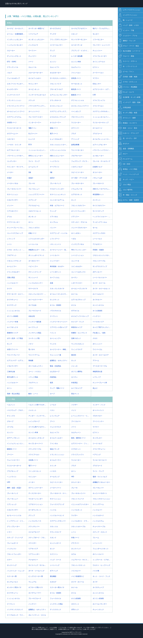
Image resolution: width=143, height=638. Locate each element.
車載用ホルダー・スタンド (38, 250)
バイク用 (96, 571)
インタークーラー (34, 122)
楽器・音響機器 (126, 148)
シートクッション (77, 255)
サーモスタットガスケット (59, 78)
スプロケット (76, 449)
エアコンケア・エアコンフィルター (17, 360)
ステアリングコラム (14, 117)
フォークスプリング (57, 504)
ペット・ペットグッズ (128, 174)
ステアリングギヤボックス (102, 111)
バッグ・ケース (55, 560)
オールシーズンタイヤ (79, 288)
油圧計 (52, 178)
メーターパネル (12, 183)
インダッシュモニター (15, 39)
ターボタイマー (34, 261)
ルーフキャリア (76, 388)
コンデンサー (12, 161)
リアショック (12, 504)
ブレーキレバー (98, 488)
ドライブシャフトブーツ (15, 106)
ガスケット (75, 604)
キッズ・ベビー (126, 179)
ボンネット (32, 217)
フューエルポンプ (13, 78)
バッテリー (97, 316)
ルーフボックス (12, 327)
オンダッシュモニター (36, 39)
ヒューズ (31, 139)
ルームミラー (12, 266)
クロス (95, 338)
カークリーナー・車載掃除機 (60, 349)
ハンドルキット (76, 510)
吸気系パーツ (76, 89)
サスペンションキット (58, 194)
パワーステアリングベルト (38, 106)
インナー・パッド (99, 405)
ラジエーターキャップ (101, 122)
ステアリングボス (99, 233)
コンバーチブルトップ (15, 233)
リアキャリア (33, 549)
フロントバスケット (78, 565)
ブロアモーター (76, 156)
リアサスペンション (35, 504)
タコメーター (97, 172)
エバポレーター (98, 156)
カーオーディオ (76, 45)
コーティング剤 (34, 338)
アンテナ (53, 34)
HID (72, 477)
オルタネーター (55, 73)
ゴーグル (10, 427)
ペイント (53, 333)
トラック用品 (33, 377)
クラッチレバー (34, 526)
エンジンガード (55, 543)
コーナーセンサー (56, 45)
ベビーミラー (33, 266)
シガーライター (76, 283)
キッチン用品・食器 (127, 112)
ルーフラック (33, 327)
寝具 (51, 383)
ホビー (123, 153)
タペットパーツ (34, 111)
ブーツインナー (98, 421)
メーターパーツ (55, 488)
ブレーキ (31, 183)
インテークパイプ (13, 95)
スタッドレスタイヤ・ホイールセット (38, 294)
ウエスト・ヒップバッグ (101, 565)
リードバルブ (97, 443)
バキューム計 (97, 178)
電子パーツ (54, 134)
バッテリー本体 (12, 322)
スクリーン (54, 554)
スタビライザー (12, 200)
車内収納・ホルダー (57, 266)
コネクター (11, 139)
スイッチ (53, 466)
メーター (10, 172)
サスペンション (12, 194)
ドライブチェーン (99, 449)
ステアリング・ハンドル (58, 233)
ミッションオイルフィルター (102, 117)
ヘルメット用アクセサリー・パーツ (38, 405)
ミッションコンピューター (38, 150)
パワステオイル (55, 311)
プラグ (73, 134)
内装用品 (53, 377)
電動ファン (32, 128)
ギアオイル (75, 311)
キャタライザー (12, 89)
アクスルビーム (34, 205)
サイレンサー (33, 84)
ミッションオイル (13, 311)
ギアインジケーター (35, 488)
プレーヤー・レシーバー (101, 45)
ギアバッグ (54, 571)
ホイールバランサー (100, 604)
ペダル (73, 239)
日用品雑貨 (124, 107)
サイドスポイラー (99, 205)
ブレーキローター (77, 183)
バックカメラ (33, 45)
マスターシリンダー (57, 189)
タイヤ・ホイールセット (101, 288)
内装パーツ (32, 233)
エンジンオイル (98, 305)
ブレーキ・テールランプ (101, 161)
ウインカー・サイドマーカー (17, 167)
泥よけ (95, 388)
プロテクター (97, 416)
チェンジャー (97, 51)
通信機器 (53, 576)
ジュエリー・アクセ (127, 35)
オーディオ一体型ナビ (36, 28)
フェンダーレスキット (101, 549)
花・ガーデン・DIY (127, 138)
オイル (73, 305)
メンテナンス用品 (34, 333)
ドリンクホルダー (13, 272)
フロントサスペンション (101, 499)
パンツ (73, 410)
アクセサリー (97, 244)
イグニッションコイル (58, 150)
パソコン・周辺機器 (127, 87)
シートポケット (55, 272)
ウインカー (32, 477)
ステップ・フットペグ (15, 538)
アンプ (52, 51)
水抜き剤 (31, 316)
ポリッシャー (97, 344)
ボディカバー (97, 272)
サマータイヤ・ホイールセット (17, 294)
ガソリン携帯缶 (76, 371)
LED (8, 482)
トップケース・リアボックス (102, 560)
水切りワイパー (12, 349)
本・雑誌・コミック (127, 194)
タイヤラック (12, 305)
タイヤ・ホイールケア (101, 355)
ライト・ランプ (34, 161)
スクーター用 (12, 576)
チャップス (11, 416)
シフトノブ (11, 239)
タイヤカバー (97, 300)
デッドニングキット (14, 56)
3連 (51, 172)
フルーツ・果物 (126, 56)
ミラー (30, 388)
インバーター (54, 261)
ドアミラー (75, 217)
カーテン (74, 277)
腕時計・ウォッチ (127, 40)
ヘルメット (11, 405)
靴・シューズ (125, 20)
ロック (73, 360)
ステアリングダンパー (58, 521)
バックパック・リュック (15, 571)
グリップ (31, 515)
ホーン (30, 222)
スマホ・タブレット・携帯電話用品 (17, 250)
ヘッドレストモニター (15, 45)
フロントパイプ (55, 84)
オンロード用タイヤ (14, 587)
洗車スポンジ (76, 338)
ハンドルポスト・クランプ (80, 521)
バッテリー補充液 (34, 322)
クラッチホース (55, 100)
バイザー (74, 405)
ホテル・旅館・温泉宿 (128, 200)
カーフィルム (54, 277)
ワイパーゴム (97, 349)
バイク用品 (11, 399)
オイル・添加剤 (55, 305)
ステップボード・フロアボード (38, 538)
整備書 (30, 360)
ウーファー (32, 51)
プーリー (10, 455)
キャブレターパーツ (35, 443)
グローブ (10, 421)
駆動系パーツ (76, 95)
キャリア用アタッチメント (102, 327)
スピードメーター (77, 172)
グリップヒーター (13, 526)
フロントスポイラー (78, 205)
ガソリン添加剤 (12, 316)
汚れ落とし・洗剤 (99, 333)
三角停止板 (11, 371)
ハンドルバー (97, 510)
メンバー (10, 205)
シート (9, 244)
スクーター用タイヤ (57, 587)
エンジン (53, 62)
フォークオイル (55, 598)
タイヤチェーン (12, 300)
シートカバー (54, 255)
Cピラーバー (33, 134)
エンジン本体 (76, 62)
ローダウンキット (34, 510)
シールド (53, 405)
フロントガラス (34, 228)
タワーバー (75, 128)
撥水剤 (73, 355)
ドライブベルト (98, 106)
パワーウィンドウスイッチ (102, 150)
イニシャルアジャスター (80, 504)
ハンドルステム (98, 521)
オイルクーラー (55, 122)
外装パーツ (75, 538)
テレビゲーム (125, 158)
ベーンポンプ (76, 111)
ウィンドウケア (76, 349)
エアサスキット (76, 194)
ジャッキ (74, 366)
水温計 (9, 178)
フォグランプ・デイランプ (80, 161)
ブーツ (52, 421)
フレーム (96, 538)
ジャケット (32, 410)
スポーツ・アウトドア (128, 133)
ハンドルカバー (12, 283)
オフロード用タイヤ (35, 587)
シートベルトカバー (100, 277)
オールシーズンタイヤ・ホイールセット (60, 294)
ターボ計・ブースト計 (79, 178)
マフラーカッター (13, 222)
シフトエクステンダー (36, 239)
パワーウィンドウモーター (16, 156)
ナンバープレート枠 (100, 383)
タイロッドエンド (56, 106)
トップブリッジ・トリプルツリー (17, 521)
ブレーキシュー (34, 189)
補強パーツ (54, 128)
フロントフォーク (77, 499)
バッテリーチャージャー (58, 322)
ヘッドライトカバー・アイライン (102, 217)
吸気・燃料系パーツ (78, 438)
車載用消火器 (97, 371)
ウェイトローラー (13, 460)
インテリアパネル (77, 244)
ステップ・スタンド (100, 532)
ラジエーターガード (14, 466)
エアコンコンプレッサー (58, 95)
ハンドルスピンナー (35, 283)
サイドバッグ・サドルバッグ (38, 565)
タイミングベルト (99, 62)
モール (95, 228)
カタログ (53, 582)
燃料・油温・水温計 (14, 488)
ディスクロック (55, 609)
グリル (9, 217)
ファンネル (54, 443)
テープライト (54, 167)
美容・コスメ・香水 (127, 128)
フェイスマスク (55, 427)
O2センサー (97, 84)
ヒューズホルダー (56, 139)
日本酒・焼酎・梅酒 (127, 76)
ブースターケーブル (100, 366)
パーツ (30, 62)
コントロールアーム (57, 200)
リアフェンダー (34, 554)
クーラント (54, 316)
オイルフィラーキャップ (80, 316)
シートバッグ (54, 565)
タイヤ (9, 288)
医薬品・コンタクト (127, 123)
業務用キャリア (12, 333)
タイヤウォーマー (34, 593)
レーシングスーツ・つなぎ (80, 416)
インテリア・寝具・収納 (129, 102)
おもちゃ (123, 143)
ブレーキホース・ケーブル (59, 493)
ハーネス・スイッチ (14, 145)
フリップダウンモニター (58, 39)
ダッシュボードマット (36, 255)
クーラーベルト (98, 73)
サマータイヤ (33, 288)
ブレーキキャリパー (14, 189)
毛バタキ (31, 349)
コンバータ (75, 261)
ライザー (74, 515)
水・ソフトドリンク (127, 66)
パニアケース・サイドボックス (81, 560)
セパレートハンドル (14, 515)
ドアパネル (54, 217)
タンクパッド (76, 549)
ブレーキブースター (35, 117)
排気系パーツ (76, 78)
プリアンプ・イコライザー (80, 51)
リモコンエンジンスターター (102, 255)
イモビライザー (12, 366)
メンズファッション (127, 15)
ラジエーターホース (14, 128)
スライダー (32, 543)
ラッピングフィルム (100, 222)
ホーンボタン (76, 233)
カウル (73, 554)
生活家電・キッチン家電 (129, 97)
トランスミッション (14, 100)
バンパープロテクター (79, 228)
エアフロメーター (13, 150)
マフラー (96, 78)
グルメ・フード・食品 (128, 45)
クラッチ (31, 100)
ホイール (74, 294)
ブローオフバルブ (56, 89)
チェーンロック (98, 609)
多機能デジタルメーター (101, 482)
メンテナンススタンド (15, 609)
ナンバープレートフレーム (16, 228)
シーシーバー (97, 543)
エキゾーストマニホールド (16, 84)
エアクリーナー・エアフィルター (102, 89)
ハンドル (53, 510)
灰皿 (51, 283)
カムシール (32, 67)
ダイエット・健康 (127, 117)
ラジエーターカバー (100, 460)
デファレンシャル (77, 100)
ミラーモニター (98, 39)
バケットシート (55, 244)
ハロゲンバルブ (76, 167)
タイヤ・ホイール (99, 283)
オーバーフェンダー (78, 211)
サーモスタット (76, 84)
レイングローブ (34, 421)
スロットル (54, 526)
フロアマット (12, 255)
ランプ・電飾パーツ (57, 388)
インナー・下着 (126, 30)
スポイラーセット (34, 211)
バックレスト (12, 549)
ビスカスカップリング (58, 117)
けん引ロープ (54, 371)
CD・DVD (124, 164)
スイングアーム (98, 504)
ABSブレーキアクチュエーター (102, 189)
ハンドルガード (98, 515)
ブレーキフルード (34, 311)
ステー (9, 560)
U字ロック (75, 609)
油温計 (30, 178)
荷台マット (75, 394)
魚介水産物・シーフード (129, 51)
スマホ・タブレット (127, 81)
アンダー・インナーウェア (38, 416)
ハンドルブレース (34, 521)
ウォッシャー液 (55, 355)
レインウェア (54, 416)
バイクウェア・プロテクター (17, 410)
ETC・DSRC (11, 62)
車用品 (9, 23)
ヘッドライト (54, 161)
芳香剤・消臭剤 (98, 250)
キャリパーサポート (100, 493)
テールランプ (54, 477)
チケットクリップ (34, 272)
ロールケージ (97, 128)
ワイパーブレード (13, 355)
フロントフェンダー (14, 554)
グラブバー (75, 543)
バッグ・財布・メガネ (128, 25)
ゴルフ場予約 (125, 189)
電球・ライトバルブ (100, 477)
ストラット (97, 200)
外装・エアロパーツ (57, 205)
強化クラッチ (54, 449)
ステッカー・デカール (79, 222)
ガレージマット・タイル (37, 615)
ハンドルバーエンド (57, 515)
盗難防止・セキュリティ (58, 360)
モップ (9, 344)
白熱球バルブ (97, 167)
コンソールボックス (78, 272)
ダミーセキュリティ (35, 366)
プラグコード (97, 134)
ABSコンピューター (57, 156)
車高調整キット (98, 194)
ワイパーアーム (34, 355)
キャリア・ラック (77, 322)
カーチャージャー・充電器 (59, 250)
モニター (96, 34)
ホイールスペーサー (35, 300)
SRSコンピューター (35, 156)
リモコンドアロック (14, 261)
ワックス (53, 344)
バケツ (30, 344)
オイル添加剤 (97, 311)
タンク (52, 549)
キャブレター (97, 438)
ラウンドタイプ (55, 532)
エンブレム (54, 222)
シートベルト (97, 239)
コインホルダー (76, 266)
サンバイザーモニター (79, 39)
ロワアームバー (12, 134)
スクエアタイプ (34, 532)
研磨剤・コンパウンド (79, 333)
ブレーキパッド (55, 183)
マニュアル (32, 582)
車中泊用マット (12, 377)
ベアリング (97, 455)
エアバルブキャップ (78, 300)
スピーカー (11, 51)
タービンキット (34, 89)
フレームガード (12, 543)
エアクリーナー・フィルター (81, 443)
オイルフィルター (34, 78)
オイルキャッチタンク (36, 438)
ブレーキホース (98, 183)
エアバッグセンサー (100, 145)
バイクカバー (76, 571)
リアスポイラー (12, 211)
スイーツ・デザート (127, 61)
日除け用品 (11, 277)
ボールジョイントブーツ (15, 111)
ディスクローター (34, 493)
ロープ (52, 394)
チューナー (32, 56)
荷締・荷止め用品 (13, 394)
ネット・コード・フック (101, 576)
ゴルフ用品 (124, 184)
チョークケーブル (99, 526)
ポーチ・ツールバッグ (36, 571)
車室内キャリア (76, 327)
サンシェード (33, 277)
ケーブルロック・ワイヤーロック (17, 615)
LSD (94, 95)
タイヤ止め (32, 305)
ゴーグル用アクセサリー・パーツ (38, 427)
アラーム (96, 360)
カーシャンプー (55, 338)
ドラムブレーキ (76, 189)
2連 (29, 172)
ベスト (52, 410)
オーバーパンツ (98, 410)
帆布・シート (33, 394)
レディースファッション (129, 9)
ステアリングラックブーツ (59, 111)
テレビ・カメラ (126, 92)
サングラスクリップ (100, 266)
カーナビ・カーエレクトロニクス (17, 28)
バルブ (9, 73)
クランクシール (12, 67)
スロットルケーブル (78, 526)
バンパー (53, 228)
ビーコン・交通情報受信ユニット (17, 34)
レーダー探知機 (76, 56)
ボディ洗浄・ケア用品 (15, 338)
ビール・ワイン (126, 71)
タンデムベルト (12, 582)
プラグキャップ (12, 471)
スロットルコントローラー (59, 145)
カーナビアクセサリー (79, 28)
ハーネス (53, 471)
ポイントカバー (98, 554)
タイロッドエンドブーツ (80, 106)
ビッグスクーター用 (35, 576)
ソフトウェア (33, 34)
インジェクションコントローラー (17, 443)
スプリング (32, 200)
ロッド (73, 200)
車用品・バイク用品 (127, 169)
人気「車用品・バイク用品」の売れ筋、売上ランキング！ (33, 16)
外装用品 (74, 383)
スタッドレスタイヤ (57, 288)
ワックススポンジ (77, 344)
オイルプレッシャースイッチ (102, 139)
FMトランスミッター (78, 250)
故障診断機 (75, 145)
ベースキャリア (98, 322)
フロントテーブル (99, 261)
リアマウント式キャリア (58, 327)
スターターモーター (35, 73)
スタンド (74, 34)
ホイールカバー (98, 294)
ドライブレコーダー (100, 56)
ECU (30, 144)
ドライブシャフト (99, 100)
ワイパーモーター (77, 150)
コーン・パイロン (34, 371)
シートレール (33, 244)
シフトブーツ (54, 239)
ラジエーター (76, 122)
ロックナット (54, 300)
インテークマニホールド (37, 95)
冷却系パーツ (12, 122)
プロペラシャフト (77, 117)
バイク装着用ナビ (77, 576)
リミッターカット (34, 471)
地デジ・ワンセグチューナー (102, 28)
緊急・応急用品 (55, 366)
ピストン (96, 67)
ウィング (53, 211)
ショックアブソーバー (36, 194)
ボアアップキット (13, 438)
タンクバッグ (12, 565)
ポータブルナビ (55, 28)
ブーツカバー (76, 421)
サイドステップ (98, 211)
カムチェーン (76, 67)
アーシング (75, 139)
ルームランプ (33, 167)
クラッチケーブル (34, 449)
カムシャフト (54, 67)
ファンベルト (76, 73)
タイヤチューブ (98, 587)
